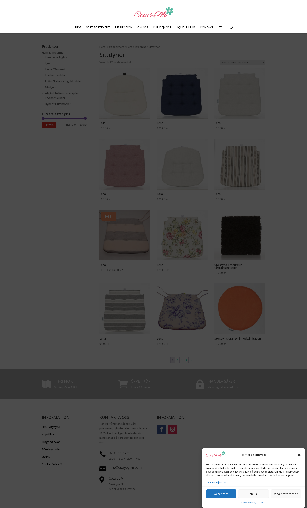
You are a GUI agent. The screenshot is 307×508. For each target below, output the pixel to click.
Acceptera (221, 500)
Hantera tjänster (217, 488)
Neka (253, 500)
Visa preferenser (286, 500)
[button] (299, 461)
